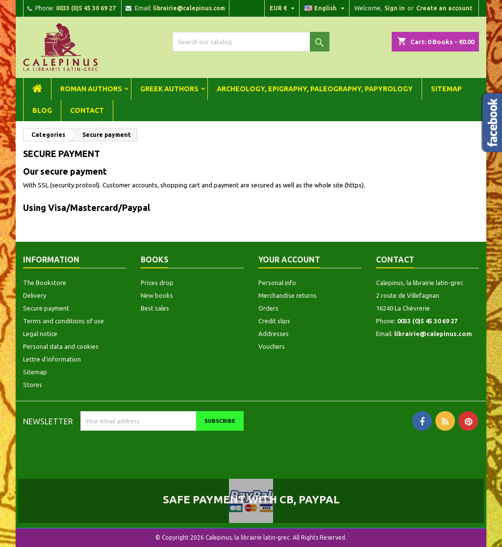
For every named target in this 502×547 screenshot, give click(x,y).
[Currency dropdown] (283, 8)
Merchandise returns (287, 295)
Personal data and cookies (61, 346)
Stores (32, 384)
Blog (42, 110)
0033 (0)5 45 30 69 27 (86, 8)
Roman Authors (91, 89)
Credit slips (274, 320)
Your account (289, 259)
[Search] (251, 42)
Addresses (273, 333)
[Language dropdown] (325, 8)
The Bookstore (44, 282)
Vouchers (271, 346)
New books (157, 295)
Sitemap (446, 89)
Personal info (277, 282)
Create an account (444, 8)
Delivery (34, 295)
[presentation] (162, 450)
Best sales (155, 308)
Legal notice (40, 333)
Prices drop (157, 282)
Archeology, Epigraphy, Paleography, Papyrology (315, 89)
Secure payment (46, 308)
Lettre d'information (52, 359)
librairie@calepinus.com (189, 8)
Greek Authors (169, 89)
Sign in (394, 8)
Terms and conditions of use (63, 320)
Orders (268, 308)
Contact (87, 110)
